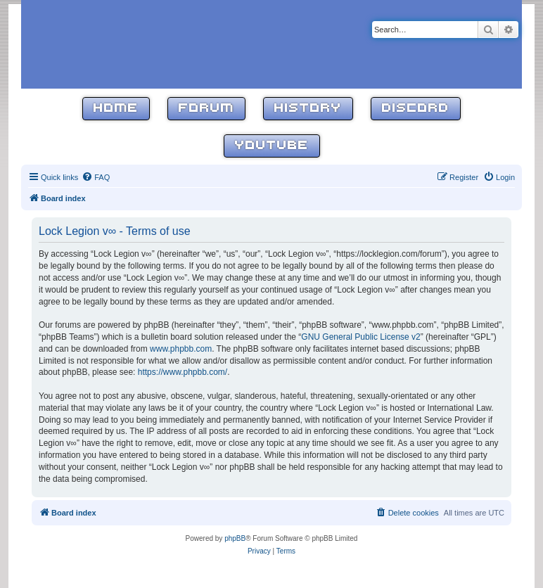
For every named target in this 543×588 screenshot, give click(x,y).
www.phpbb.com (181, 349)
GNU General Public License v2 (360, 337)
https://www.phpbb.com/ (182, 372)
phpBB (234, 538)
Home (116, 108)
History (308, 108)
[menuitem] (96, 177)
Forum (206, 108)
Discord (415, 108)
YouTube (272, 146)
